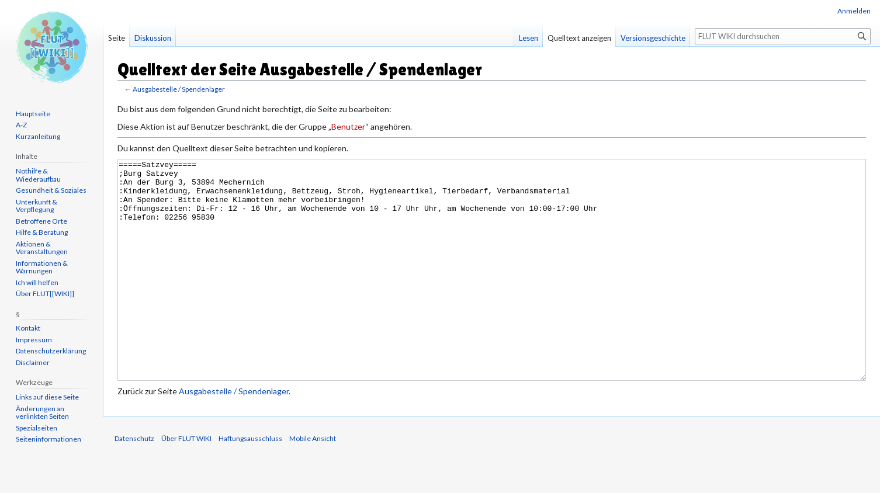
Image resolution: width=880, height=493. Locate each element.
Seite (116, 38)
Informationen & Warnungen (42, 267)
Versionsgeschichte (653, 38)
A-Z (21, 124)
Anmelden (854, 10)
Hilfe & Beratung (42, 232)
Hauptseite (33, 113)
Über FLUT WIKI (186, 482)
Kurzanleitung (38, 136)
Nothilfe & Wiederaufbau (38, 174)
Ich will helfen (37, 282)
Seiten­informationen (48, 439)
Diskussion (152, 38)
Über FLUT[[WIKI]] (45, 293)
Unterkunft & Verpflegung (36, 205)
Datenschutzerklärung (51, 350)
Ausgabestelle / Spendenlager (179, 89)
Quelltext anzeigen (579, 38)
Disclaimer (33, 362)
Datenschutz (134, 482)
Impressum (34, 339)
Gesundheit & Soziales (51, 190)
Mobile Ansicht (312, 482)
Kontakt (28, 328)
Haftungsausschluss (250, 482)
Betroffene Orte (41, 221)
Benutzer (348, 126)
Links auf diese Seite (47, 397)
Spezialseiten (36, 427)
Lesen (528, 38)
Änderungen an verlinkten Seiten (42, 412)
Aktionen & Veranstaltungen (42, 247)
